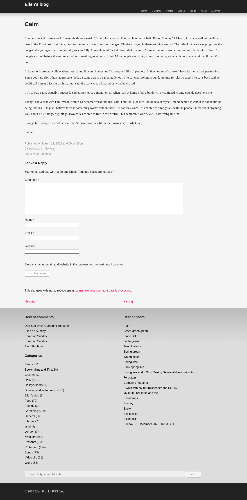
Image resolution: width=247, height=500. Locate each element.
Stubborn (37, 346)
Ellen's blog (37, 4)
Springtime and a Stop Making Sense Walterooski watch (159, 372)
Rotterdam (31, 447)
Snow (127, 408)
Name (29, 219)
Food (28, 400)
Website (30, 246)
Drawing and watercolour (40, 390)
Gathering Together (56, 325)
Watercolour (131, 356)
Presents (30, 442)
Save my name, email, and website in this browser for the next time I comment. (75, 264)
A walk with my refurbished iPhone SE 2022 (151, 387)
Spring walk (131, 362)
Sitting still (130, 418)
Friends (29, 405)
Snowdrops (131, 398)
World (28, 462)
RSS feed (58, 491)
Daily (28, 380)
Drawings (156, 11)
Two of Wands (133, 346)
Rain (127, 325)
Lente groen (131, 341)
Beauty (29, 364)
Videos (181, 11)
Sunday (41, 330)
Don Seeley (32, 325)
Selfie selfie (131, 413)
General (50, 148)
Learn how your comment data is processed (103, 290)
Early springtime (134, 367)
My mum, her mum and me (141, 393)
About (204, 11)
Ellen (79, 143)
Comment (32, 179)
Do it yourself (33, 385)
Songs (192, 11)
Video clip (31, 457)
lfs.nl (28, 426)
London (29, 431)
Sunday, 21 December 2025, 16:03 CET (149, 424)
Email (29, 232)
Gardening (31, 410)
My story (30, 436)
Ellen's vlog (32, 395)
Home (144, 11)
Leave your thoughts (38, 153)
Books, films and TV (37, 369)
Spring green (132, 351)
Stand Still (130, 336)
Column (30, 374)
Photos (169, 11)
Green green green (136, 330)
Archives (215, 11)
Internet (29, 421)
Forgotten (130, 377)
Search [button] (193, 474)
